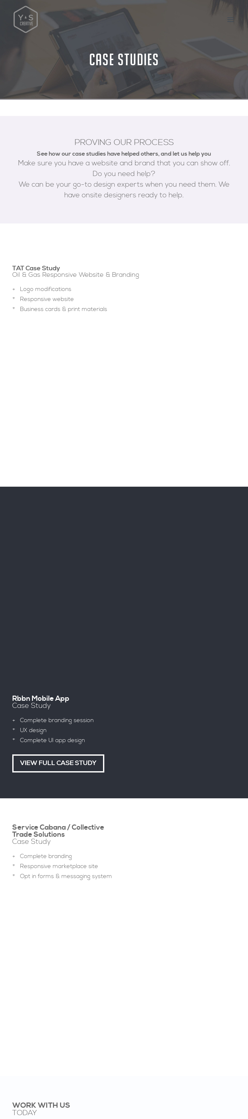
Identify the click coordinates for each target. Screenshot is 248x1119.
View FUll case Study (58, 332)
